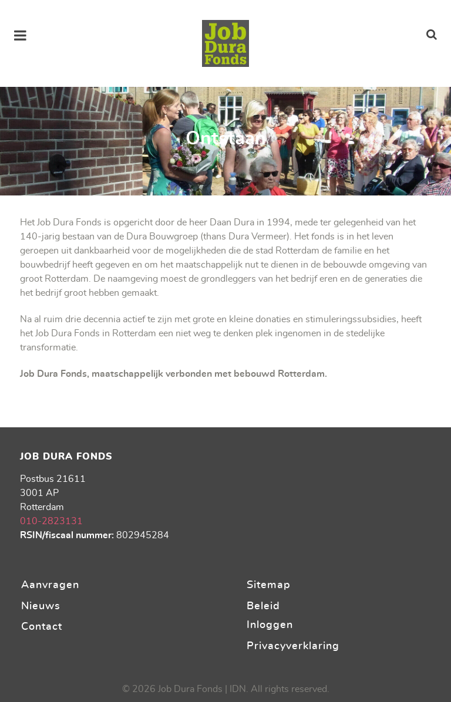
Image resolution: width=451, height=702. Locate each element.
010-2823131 (51, 521)
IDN (238, 689)
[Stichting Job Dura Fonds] (225, 43)
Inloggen (270, 624)
